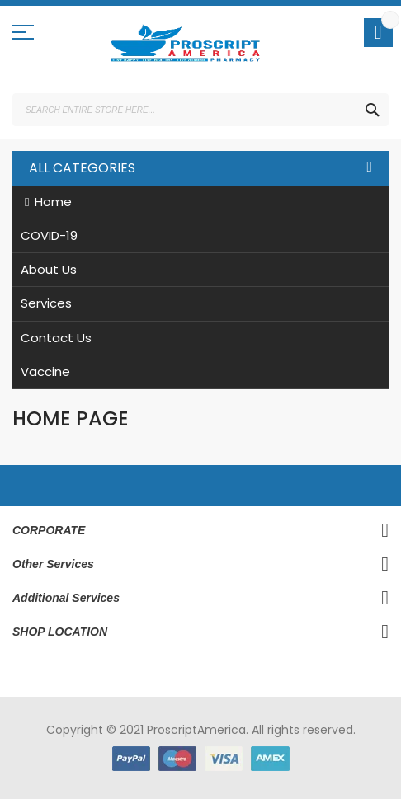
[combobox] (200, 109)
